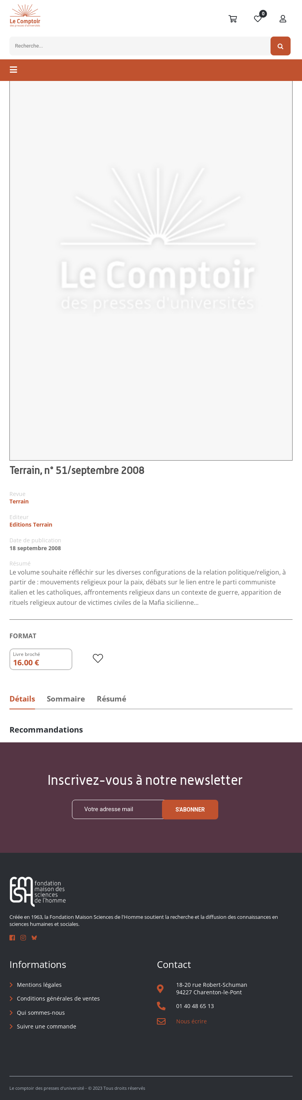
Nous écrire (191, 1021)
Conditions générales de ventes (58, 998)
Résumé (111, 699)
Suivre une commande (46, 1026)
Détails (22, 699)
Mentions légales (39, 984)
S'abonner (190, 809)
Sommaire (66, 699)
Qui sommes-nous (41, 1012)
